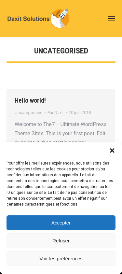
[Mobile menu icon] (111, 18)
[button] (112, 150)
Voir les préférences (61, 258)
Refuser (61, 240)
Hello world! (30, 100)
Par (55, 112)
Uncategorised (29, 112)
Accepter (61, 222)
